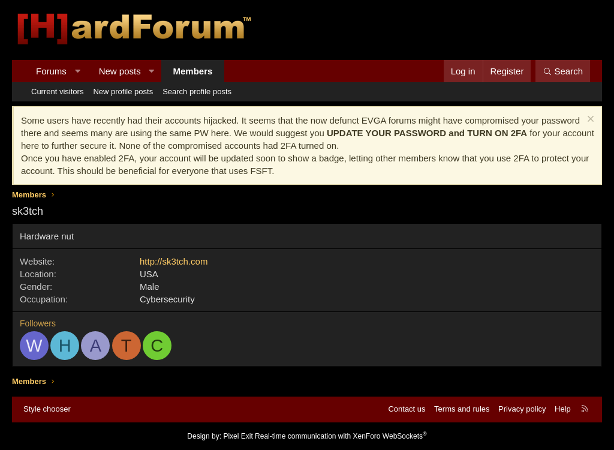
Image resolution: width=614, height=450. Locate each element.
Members (193, 71)
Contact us (406, 408)
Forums (51, 71)
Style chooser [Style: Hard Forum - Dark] (47, 408)
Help (563, 408)
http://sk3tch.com (173, 261)
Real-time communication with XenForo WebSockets (341, 436)
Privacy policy (522, 408)
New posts (120, 71)
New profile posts (123, 91)
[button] (77, 71)
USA (149, 274)
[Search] (562, 71)
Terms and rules (461, 408)
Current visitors (57, 91)
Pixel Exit (237, 436)
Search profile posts (196, 91)
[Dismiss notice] (589, 120)
